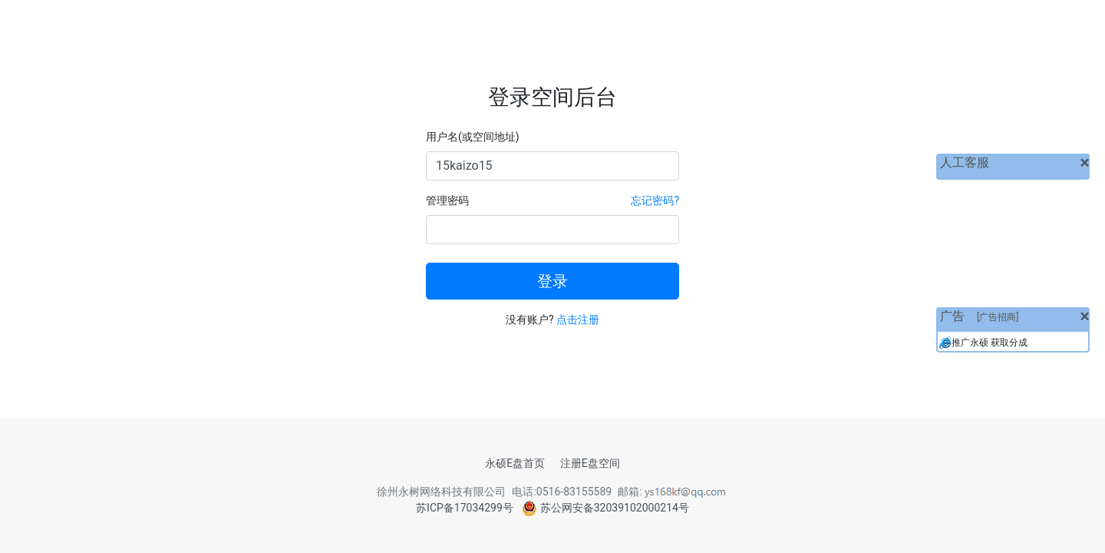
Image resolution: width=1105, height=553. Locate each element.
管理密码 (447, 200)
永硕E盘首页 (515, 463)
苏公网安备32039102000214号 (605, 508)
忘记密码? (655, 200)
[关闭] (1085, 163)
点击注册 (577, 319)
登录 (552, 281)
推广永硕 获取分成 (989, 342)
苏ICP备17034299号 (464, 508)
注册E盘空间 (590, 463)
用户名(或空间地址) (473, 137)
